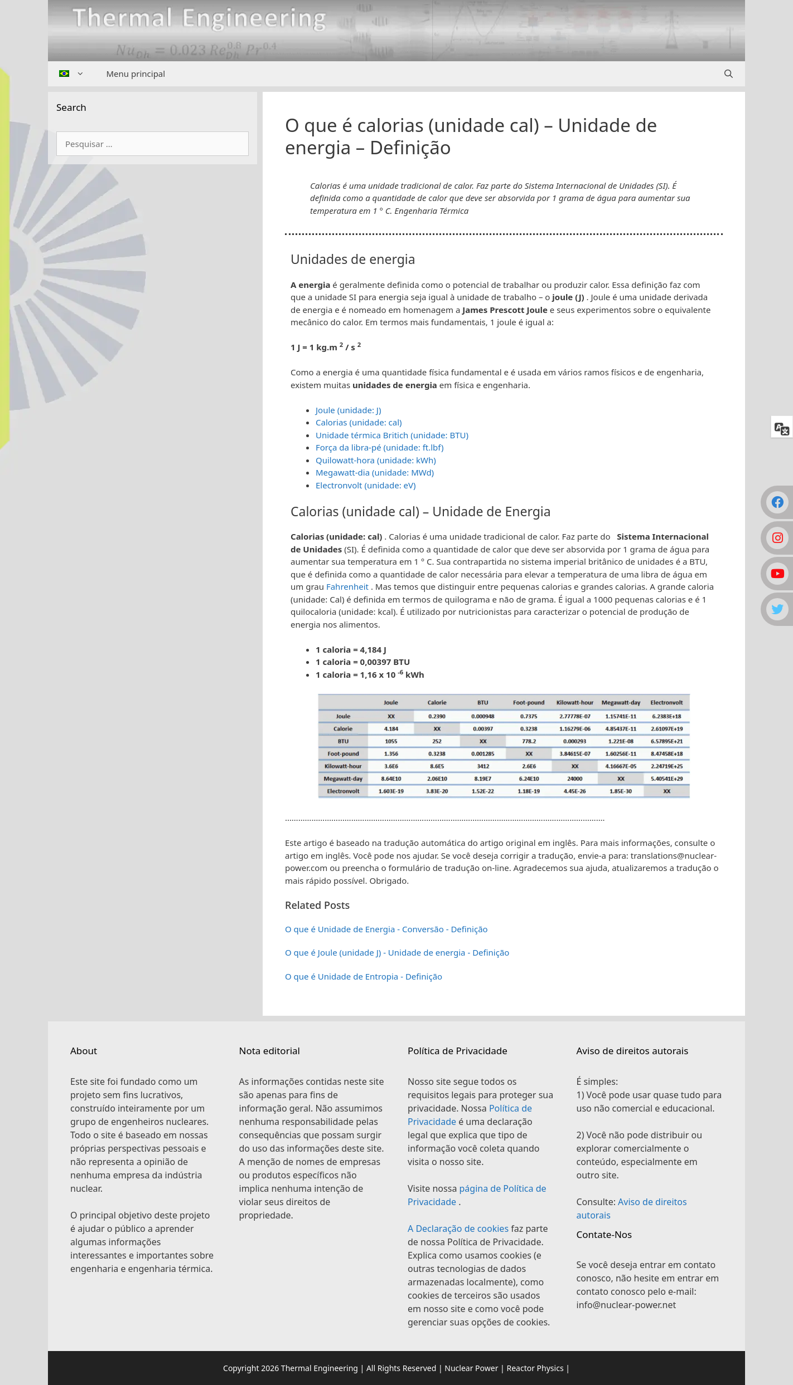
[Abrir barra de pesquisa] (728, 73)
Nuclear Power (471, 1368)
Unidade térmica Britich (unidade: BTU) (392, 435)
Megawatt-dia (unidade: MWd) (375, 472)
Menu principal (136, 73)
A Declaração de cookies (459, 1228)
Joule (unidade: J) (348, 409)
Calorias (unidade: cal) (359, 422)
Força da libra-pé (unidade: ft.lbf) (380, 447)
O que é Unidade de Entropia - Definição (363, 976)
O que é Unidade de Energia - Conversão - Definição (386, 928)
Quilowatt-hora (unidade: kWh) (376, 460)
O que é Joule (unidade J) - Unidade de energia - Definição (397, 952)
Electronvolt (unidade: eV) (366, 485)
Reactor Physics (534, 1368)
